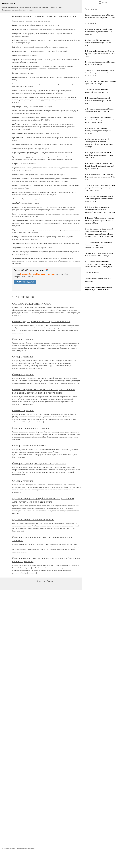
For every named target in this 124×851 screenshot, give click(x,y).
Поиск (102, 3)
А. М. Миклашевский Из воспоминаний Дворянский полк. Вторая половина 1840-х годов (100, 176)
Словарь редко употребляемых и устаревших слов (41, 321)
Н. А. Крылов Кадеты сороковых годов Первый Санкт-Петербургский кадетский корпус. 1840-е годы (99, 166)
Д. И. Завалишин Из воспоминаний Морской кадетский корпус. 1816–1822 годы (98, 100)
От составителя (90, 23)
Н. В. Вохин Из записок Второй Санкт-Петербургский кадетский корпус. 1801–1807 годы (99, 31)
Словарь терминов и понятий (29, 445)
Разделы (50, 581)
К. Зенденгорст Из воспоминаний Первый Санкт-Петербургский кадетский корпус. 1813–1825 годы (100, 72)
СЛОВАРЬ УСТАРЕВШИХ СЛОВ (32, 303)
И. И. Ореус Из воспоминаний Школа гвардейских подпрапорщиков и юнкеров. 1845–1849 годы (99, 155)
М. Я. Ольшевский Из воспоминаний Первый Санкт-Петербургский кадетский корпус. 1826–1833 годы (99, 119)
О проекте (41, 581)
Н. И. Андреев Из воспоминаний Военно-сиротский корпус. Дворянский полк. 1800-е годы (100, 53)
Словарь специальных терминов (31, 428)
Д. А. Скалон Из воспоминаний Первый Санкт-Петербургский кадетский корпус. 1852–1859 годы (99, 198)
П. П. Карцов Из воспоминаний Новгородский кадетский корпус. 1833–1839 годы (99, 130)
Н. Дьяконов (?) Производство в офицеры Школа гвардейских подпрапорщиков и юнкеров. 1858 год (99, 220)
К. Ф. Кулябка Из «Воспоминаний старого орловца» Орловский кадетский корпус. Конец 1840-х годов (100, 187)
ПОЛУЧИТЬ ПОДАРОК (25, 282)
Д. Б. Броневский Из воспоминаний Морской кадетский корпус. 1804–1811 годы (98, 42)
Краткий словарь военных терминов (33, 519)
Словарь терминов (23, 339)
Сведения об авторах (92, 272)
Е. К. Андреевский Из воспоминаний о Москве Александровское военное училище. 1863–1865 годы (98, 244)
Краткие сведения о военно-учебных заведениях (19, 848)
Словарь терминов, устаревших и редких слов (39, 463)
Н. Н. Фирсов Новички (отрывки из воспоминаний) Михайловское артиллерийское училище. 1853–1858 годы (100, 209)
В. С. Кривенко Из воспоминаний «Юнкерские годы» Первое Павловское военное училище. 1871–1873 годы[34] (99, 264)
